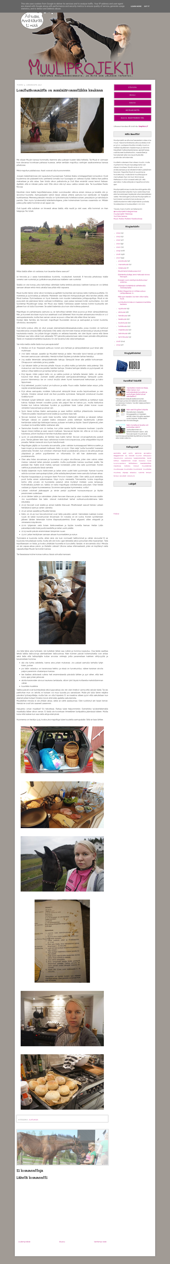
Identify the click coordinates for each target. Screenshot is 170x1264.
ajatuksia (33, 1120)
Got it (147, 6)
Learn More (136, 6)
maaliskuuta (123, 330)
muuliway (117, 472)
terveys (116, 476)
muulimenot (137, 469)
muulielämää (146, 466)
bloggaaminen (119, 456)
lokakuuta (122, 268)
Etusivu (62, 1242)
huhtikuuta (122, 326)
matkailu (127, 466)
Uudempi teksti (24, 1242)
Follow (116, 514)
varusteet (122, 476)
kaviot (149, 458)
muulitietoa (147, 469)
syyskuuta (122, 308)
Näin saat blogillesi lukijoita (137, 409)
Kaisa (133, 103)
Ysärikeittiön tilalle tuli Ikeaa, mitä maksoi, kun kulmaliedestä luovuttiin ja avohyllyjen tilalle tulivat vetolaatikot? (137, 392)
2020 (118, 247)
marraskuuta (123, 264)
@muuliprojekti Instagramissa (125, 211)
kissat (135, 461)
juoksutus (128, 458)
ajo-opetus (147, 453)
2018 (118, 254)
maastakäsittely (145, 463)
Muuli (133, 95)
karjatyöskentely (139, 458)
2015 (118, 345)
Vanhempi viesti (100, 1242)
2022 (118, 240)
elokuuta (122, 312)
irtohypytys (147, 456)
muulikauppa (118, 469)
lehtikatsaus (133, 463)
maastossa (117, 466)
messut (136, 466)
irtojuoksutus (118, 458)
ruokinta (141, 472)
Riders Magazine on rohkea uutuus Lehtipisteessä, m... (131, 292)
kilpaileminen (126, 461)
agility (131, 453)
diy (126, 456)
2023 (118, 236)
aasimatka (117, 453)
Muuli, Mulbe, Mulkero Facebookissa (128, 219)
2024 (118, 233)
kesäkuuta (122, 319)
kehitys (116, 461)
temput (148, 472)
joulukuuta (122, 261)
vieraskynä (131, 476)
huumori (139, 456)
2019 (118, 251)
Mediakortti (133, 110)
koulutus (142, 461)
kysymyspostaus (120, 463)
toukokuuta (123, 323)
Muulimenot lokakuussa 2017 (129, 271)
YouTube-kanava (120, 216)
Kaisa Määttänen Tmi (132, 118)
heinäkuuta (122, 316)
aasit (124, 453)
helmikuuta (123, 333)
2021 (118, 244)
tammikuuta (123, 337)
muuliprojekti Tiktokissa (123, 214)
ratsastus (133, 472)
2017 (118, 258)
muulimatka (128, 469)
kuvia (149, 461)
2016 (118, 341)
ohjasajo (125, 472)
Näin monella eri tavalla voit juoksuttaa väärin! (137, 426)
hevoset (131, 456)
